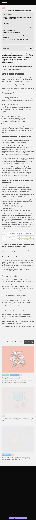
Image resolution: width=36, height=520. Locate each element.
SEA (3, 7)
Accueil (3, 10)
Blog (6, 10)
